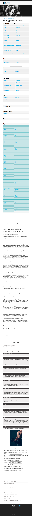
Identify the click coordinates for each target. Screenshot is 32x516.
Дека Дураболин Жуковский (10, 18)
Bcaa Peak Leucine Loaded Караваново (9, 346)
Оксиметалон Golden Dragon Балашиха (9, 345)
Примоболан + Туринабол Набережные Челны (10, 487)
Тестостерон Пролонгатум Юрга (9, 496)
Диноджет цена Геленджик (6, 485)
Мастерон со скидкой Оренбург (10, 481)
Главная (4, 18)
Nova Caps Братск (7, 498)
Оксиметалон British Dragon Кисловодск (9, 483)
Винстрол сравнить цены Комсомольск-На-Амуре (13, 500)
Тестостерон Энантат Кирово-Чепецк (10, 494)
